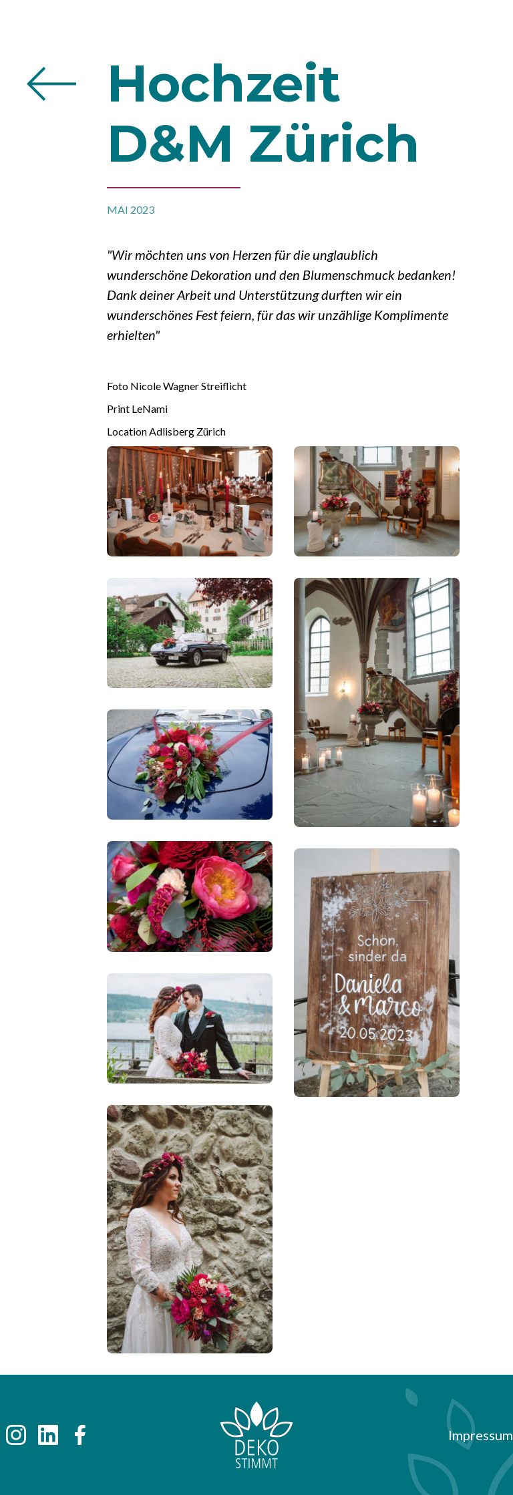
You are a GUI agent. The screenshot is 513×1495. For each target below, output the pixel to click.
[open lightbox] (190, 512)
